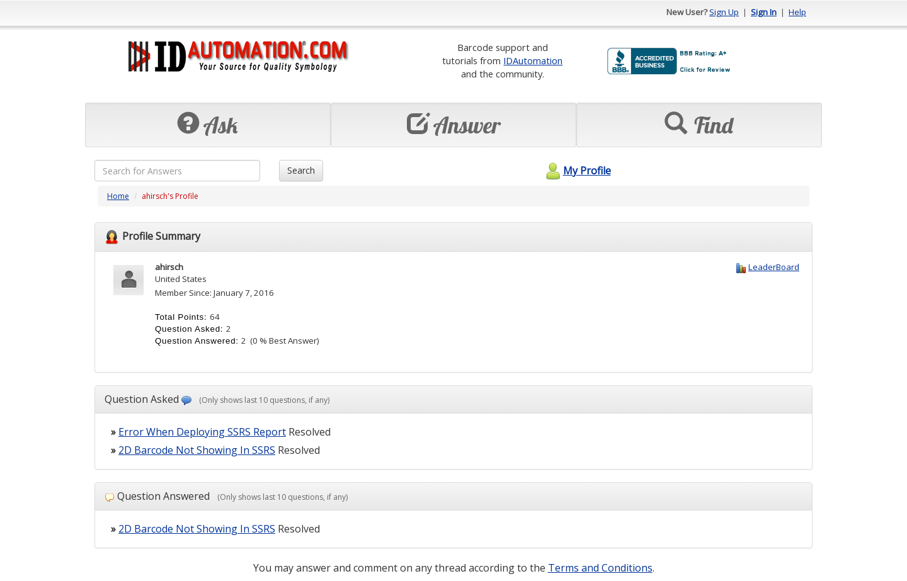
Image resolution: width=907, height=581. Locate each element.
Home (118, 196)
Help (797, 12)
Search (301, 170)
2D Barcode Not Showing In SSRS (196, 450)
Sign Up (724, 12)
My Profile (576, 171)
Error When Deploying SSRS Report (202, 432)
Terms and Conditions (600, 568)
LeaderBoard (773, 267)
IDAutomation (532, 60)
